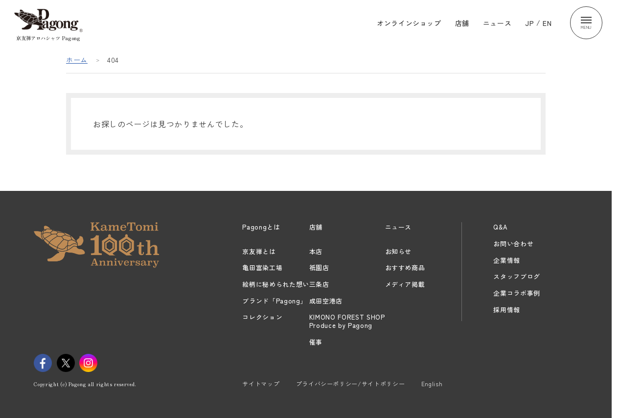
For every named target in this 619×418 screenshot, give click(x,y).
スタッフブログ (516, 276)
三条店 (319, 284)
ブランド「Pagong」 (274, 300)
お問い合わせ (513, 243)
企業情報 (506, 260)
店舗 (462, 22)
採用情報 (506, 309)
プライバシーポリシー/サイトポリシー (350, 383)
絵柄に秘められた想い (275, 284)
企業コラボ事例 (516, 293)
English (432, 383)
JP (529, 22)
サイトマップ (260, 383)
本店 (315, 251)
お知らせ (398, 251)
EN (547, 22)
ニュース (497, 22)
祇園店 (319, 267)
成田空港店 (326, 300)
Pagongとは (261, 227)
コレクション (262, 317)
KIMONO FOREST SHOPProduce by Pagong (347, 321)
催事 (315, 342)
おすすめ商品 (405, 267)
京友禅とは (258, 251)
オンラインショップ (409, 22)
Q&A (500, 227)
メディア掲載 (405, 284)
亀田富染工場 (262, 267)
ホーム (77, 59)
